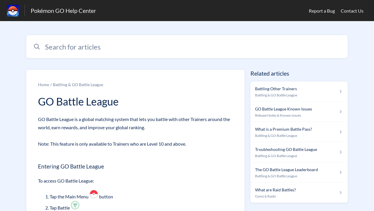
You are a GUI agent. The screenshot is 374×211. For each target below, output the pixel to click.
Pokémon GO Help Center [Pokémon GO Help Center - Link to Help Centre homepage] (63, 10)
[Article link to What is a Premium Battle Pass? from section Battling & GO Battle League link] (299, 132)
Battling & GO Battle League (78, 84)
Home (43, 84)
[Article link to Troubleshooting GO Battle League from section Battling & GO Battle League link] (299, 152)
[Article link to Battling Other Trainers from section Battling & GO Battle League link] (299, 91)
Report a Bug (322, 10)
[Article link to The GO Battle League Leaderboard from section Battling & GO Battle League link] (299, 172)
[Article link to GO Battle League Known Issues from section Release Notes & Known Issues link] (299, 112)
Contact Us (352, 10)
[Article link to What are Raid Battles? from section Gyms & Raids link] (299, 193)
